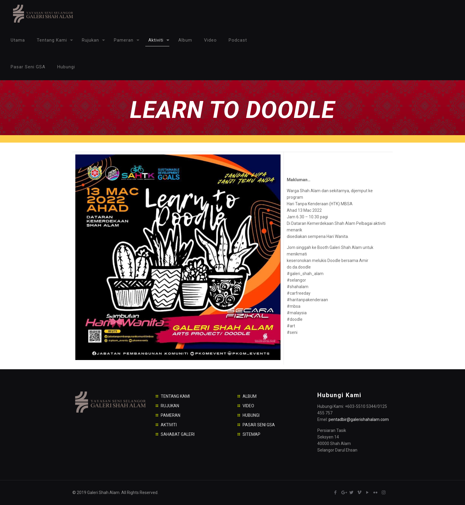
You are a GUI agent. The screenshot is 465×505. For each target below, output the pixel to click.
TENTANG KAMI (175, 396)
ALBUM (250, 396)
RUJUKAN (170, 405)
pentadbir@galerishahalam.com (359, 419)
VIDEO (248, 405)
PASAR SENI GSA (259, 424)
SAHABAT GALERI (178, 434)
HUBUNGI (251, 415)
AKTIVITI (169, 424)
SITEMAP (251, 434)
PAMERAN (170, 415)
